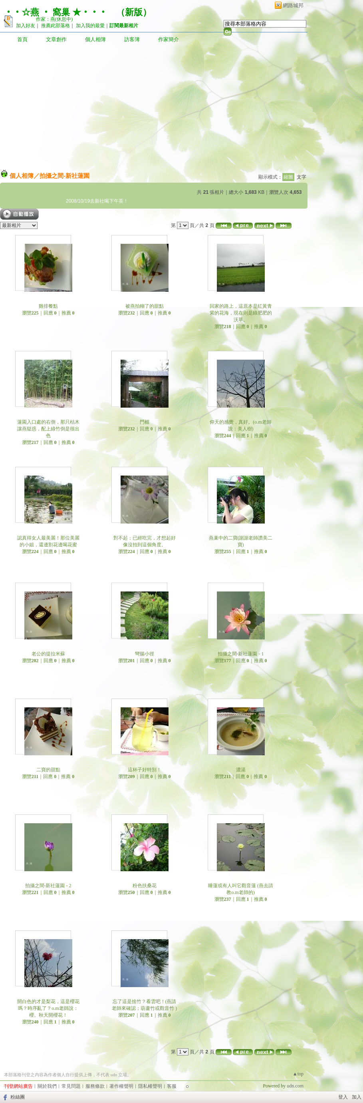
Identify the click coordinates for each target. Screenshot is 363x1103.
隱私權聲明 (150, 1086)
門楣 (144, 422)
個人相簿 (95, 39)
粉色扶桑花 (145, 885)
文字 (301, 177)
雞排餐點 (48, 306)
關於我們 (47, 1086)
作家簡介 (168, 39)
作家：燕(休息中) (54, 19)
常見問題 (71, 1086)
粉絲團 (17, 1097)
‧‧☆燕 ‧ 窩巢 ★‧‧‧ (55, 12)
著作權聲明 (121, 1086)
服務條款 (95, 1086)
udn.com (295, 1086)
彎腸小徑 (144, 654)
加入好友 (25, 25)
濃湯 (241, 769)
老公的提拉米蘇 (48, 654)
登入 (343, 1097)
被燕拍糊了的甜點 (144, 306)
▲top (298, 1074)
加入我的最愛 (90, 25)
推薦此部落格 (55, 25)
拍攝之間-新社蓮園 (64, 175)
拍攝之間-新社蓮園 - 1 (241, 654)
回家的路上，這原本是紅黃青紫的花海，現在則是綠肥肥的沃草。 (241, 313)
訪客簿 (132, 39)
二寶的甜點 (48, 769)
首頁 (22, 39)
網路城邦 (293, 5)
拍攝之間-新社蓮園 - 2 (48, 885)
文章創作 (56, 39)
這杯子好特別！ (144, 769)
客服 (172, 1086)
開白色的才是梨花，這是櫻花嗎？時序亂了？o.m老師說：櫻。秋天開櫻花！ (48, 1008)
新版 (134, 12)
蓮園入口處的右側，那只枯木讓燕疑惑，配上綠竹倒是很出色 (48, 428)
